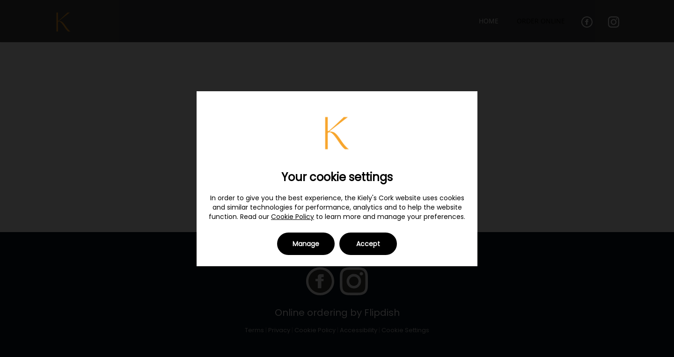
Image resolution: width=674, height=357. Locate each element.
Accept (368, 243)
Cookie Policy (292, 216)
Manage (306, 243)
